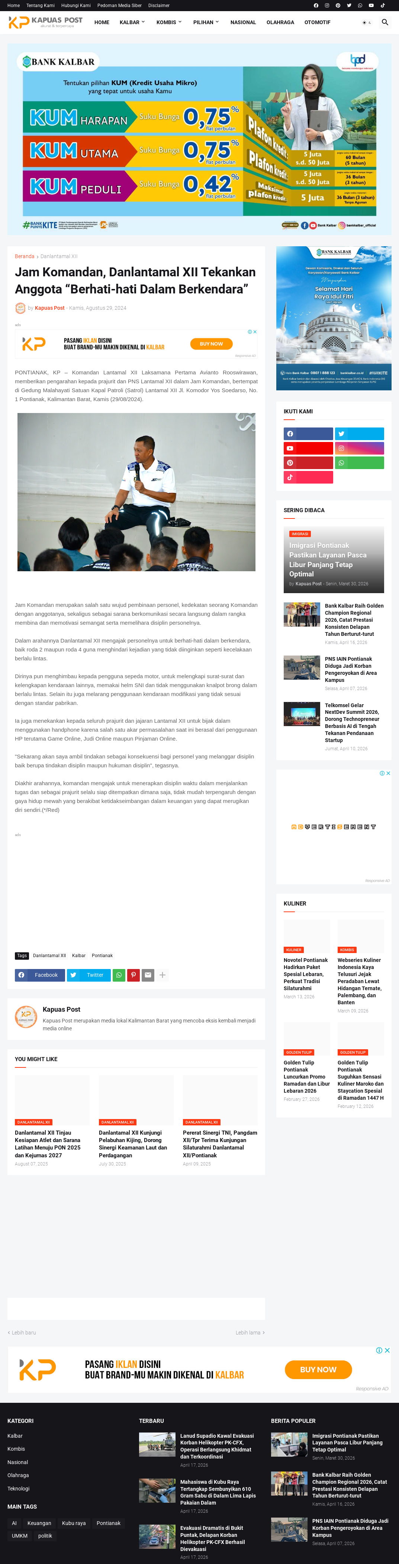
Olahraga (280, 22)
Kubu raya (74, 1523)
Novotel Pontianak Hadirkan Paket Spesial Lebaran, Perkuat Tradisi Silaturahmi (306, 974)
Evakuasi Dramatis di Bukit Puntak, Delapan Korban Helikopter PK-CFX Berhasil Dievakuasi (212, 1538)
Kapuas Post (61, 1009)
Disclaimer (159, 5)
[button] (367, 22)
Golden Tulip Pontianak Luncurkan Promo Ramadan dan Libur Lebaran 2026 (307, 1077)
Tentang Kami (40, 5)
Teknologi (18, 1489)
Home (13, 5)
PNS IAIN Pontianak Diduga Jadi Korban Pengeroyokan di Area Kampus (351, 669)
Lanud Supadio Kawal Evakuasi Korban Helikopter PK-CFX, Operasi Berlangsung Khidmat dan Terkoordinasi (217, 1446)
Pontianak (102, 955)
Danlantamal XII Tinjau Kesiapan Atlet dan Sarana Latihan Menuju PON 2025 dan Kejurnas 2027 (48, 1144)
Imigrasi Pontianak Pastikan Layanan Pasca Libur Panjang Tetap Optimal (347, 1443)
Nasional (243, 22)
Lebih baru (24, 1333)
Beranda (25, 256)
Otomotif (318, 22)
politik (45, 1536)
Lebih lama (248, 1333)
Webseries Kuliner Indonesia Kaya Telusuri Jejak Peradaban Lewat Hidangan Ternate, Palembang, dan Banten (360, 981)
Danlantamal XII (59, 256)
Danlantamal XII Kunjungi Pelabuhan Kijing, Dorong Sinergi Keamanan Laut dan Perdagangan (133, 1144)
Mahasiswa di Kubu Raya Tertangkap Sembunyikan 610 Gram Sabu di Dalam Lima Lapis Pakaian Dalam (218, 1492)
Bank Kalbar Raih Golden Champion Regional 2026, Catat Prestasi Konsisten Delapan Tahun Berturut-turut (354, 620)
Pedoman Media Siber (119, 5)
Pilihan (203, 22)
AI (14, 1523)
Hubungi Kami (76, 5)
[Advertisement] (136, 891)
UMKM (20, 1536)
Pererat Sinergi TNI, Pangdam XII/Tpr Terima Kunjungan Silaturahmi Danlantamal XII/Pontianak (220, 1144)
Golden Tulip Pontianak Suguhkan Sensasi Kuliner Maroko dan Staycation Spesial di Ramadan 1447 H (361, 1080)
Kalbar (129, 22)
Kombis (166, 22)
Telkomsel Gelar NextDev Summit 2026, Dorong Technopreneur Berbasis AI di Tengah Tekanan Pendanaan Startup (352, 722)
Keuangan (39, 1523)
